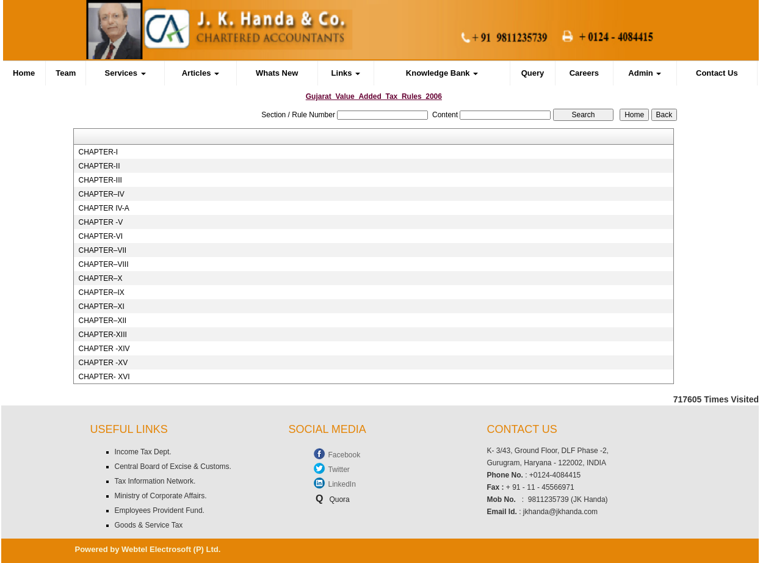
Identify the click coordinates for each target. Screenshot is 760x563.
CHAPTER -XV (103, 362)
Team (66, 73)
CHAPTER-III (99, 180)
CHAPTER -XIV (103, 348)
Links (346, 73)
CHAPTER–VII (102, 250)
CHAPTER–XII (102, 320)
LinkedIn (342, 484)
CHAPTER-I (98, 152)
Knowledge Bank (442, 73)
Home (24, 73)
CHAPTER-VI (100, 236)
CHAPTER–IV (101, 194)
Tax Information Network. (155, 481)
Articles (200, 73)
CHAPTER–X (100, 278)
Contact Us (717, 73)
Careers (584, 73)
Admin (644, 73)
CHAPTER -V (100, 222)
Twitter (339, 469)
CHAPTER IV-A (103, 208)
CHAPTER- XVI (103, 376)
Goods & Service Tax (149, 525)
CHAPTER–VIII (103, 264)
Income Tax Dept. (143, 452)
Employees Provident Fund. (159, 510)
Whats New (277, 73)
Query (533, 73)
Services (125, 73)
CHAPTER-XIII (102, 334)
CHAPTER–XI (101, 306)
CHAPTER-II (99, 166)
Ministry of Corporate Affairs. (161, 496)
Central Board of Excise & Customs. (173, 466)
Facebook (344, 455)
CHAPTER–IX (101, 292)
